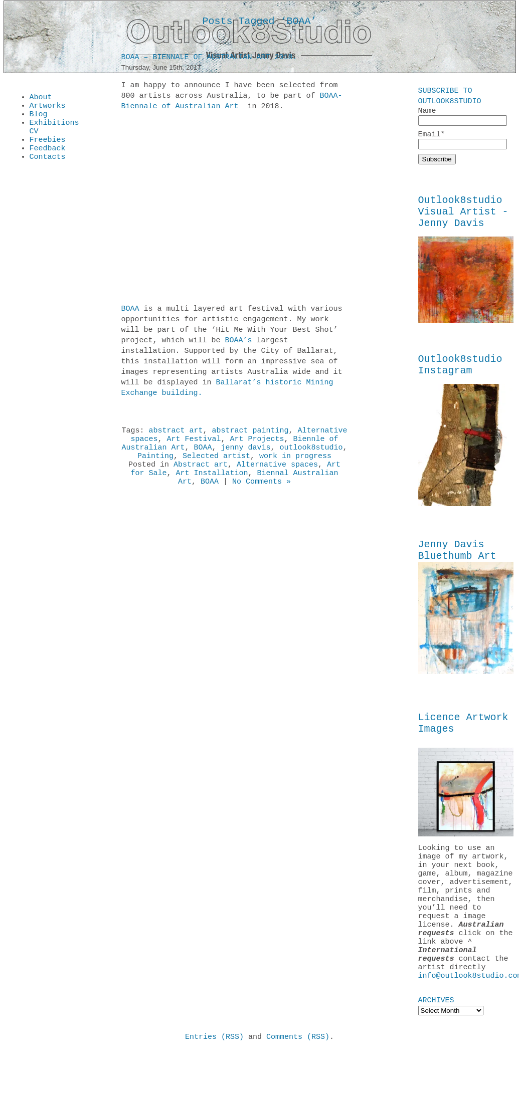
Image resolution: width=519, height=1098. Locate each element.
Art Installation (212, 484)
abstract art (175, 433)
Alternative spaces (277, 474)
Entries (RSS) (214, 1082)
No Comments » (261, 494)
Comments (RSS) (297, 1082)
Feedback (48, 158)
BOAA (130, 311)
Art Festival (193, 443)
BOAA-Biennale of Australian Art (231, 103)
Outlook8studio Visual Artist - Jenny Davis (463, 217)
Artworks (48, 108)
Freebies (48, 148)
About (41, 98)
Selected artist (216, 464)
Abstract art (201, 474)
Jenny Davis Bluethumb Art (457, 564)
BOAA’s (239, 342)
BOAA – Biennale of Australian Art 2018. (209, 59)
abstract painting (250, 433)
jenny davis (246, 454)
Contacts (48, 168)
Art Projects (257, 443)
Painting (155, 464)
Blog (39, 118)
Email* (462, 141)
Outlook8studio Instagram (460, 375)
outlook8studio (311, 454)
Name (462, 116)
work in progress (295, 464)
